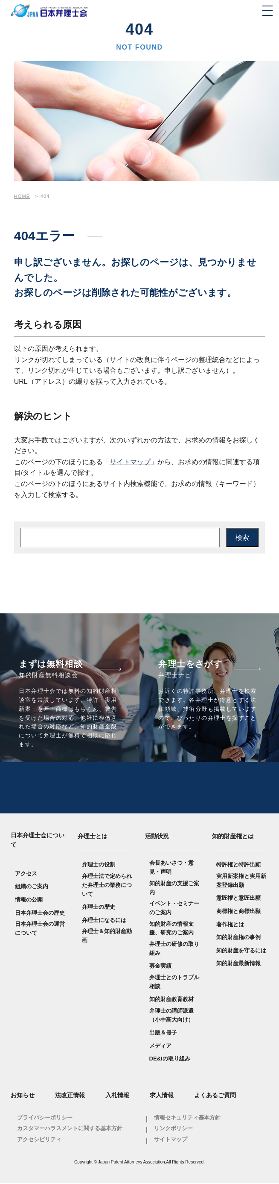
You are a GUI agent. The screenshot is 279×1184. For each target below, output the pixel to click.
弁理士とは (93, 837)
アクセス (26, 874)
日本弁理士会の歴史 (40, 913)
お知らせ (23, 1096)
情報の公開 (29, 900)
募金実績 (160, 966)
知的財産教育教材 (171, 1000)
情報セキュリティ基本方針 (187, 1118)
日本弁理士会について (37, 841)
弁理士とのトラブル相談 (174, 982)
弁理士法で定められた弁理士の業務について (107, 886)
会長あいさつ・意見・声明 (171, 868)
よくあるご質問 (215, 1096)
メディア (160, 1046)
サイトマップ (130, 461)
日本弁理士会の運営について (40, 929)
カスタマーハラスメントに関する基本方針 (69, 1129)
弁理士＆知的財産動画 (107, 936)
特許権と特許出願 (238, 865)
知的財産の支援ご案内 (174, 888)
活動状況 (157, 837)
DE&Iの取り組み (169, 1060)
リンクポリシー (173, 1129)
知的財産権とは (233, 837)
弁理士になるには (104, 921)
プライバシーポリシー (45, 1118)
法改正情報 (70, 1096)
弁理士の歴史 (98, 907)
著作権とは (230, 925)
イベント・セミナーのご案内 (174, 908)
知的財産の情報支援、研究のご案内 (171, 929)
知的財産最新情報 (238, 964)
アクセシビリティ (39, 1140)
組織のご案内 (31, 887)
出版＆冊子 (163, 1033)
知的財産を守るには (241, 951)
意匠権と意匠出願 (238, 898)
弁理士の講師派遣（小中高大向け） (171, 1016)
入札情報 (117, 1096)
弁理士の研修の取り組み (174, 949)
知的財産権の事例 (238, 938)
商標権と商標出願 (238, 912)
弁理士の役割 (98, 865)
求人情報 (162, 1096)
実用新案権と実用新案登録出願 (241, 881)
